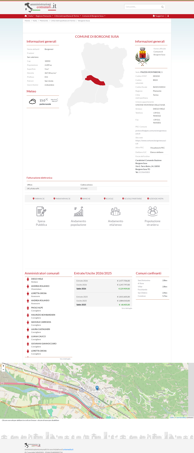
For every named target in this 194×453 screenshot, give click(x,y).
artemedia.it (68, 431)
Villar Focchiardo (142, 288)
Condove (142, 296)
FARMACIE (40, 198)
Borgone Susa (84, 20)
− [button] (3, 351)
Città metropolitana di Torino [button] (66, 16)
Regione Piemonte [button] (44, 16)
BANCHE (86, 198)
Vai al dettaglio (65, 340)
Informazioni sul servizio (35, 437)
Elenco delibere (156, 152)
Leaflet (172, 399)
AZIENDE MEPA (156, 198)
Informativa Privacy (55, 437)
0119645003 (144, 172)
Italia (35, 20)
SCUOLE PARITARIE (133, 198)
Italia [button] (31, 16)
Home (27, 20)
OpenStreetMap (181, 399)
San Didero (142, 292)
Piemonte (44, 20)
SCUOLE (109, 198)
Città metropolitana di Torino (63, 20)
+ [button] (3, 347)
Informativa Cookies (73, 437)
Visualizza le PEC (157, 147)
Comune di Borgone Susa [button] (93, 16)
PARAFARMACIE (62, 198)
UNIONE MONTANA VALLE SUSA (150, 105)
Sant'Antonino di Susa (144, 281)
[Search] (142, 6)
